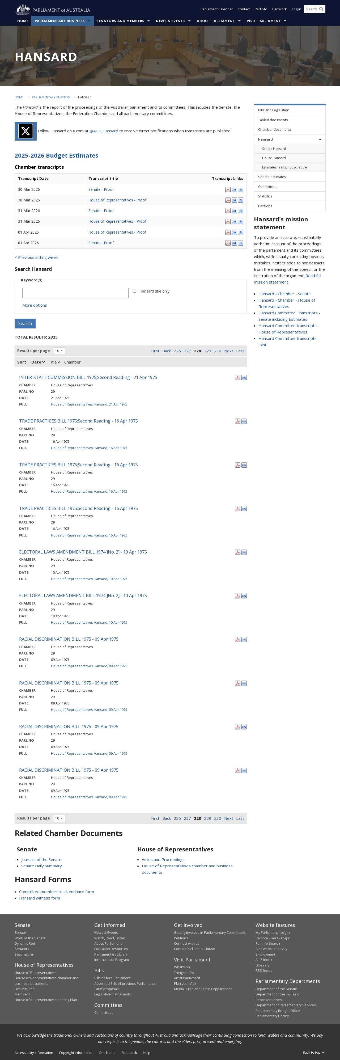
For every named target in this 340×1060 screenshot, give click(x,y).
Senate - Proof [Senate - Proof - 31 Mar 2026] (101, 210)
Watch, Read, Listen (109, 938)
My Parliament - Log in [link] (273, 932)
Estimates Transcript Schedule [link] (284, 167)
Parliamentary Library (111, 954)
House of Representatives (36, 972)
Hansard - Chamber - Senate (284, 294)
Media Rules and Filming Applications (203, 989)
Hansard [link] (265, 139)
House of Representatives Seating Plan (46, 999)
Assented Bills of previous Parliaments (125, 983)
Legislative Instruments (112, 994)
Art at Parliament (187, 978)
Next (228, 350)
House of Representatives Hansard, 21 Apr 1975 (89, 404)
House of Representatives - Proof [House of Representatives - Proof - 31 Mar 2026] (117, 221)
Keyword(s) (31, 280)
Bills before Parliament (112, 978)
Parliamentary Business (60, 21)
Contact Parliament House (194, 949)
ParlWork (279, 10)
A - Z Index (264, 959)
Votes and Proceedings (163, 859)
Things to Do (184, 972)
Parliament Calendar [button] (217, 10)
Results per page (33, 350)
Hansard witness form (39, 898)
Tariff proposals (107, 989)
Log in (296, 10)
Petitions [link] (265, 206)
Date (38, 362)
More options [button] (34, 305)
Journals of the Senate (41, 859)
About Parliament (216, 21)
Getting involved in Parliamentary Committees (210, 932)
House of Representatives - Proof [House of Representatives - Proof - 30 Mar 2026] (117, 199)
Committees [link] (267, 186)
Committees (103, 1012)
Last (240, 350)
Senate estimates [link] (272, 177)
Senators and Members (120, 21)
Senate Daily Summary (41, 865)
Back (166, 350)
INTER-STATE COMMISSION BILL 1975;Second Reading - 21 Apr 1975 (88, 377)
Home (23, 21)
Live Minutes (25, 989)
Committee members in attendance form (56, 891)
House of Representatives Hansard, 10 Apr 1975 (89, 578)
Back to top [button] (314, 1052)
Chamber (72, 362)
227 (187, 350)
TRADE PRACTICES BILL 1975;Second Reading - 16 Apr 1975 (78, 421)
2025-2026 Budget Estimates (56, 155)
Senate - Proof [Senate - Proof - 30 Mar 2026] (101, 189)
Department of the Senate (276, 989)
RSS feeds (264, 970)
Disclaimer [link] (107, 1052)
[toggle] (320, 139)
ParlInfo (261, 10)
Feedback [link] (129, 1052)
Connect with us (186, 943)
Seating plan (24, 954)
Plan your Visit (185, 983)
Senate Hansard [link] (274, 149)
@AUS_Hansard (104, 130)
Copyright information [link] (76, 1052)
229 (207, 350)
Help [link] (146, 1052)
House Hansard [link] (274, 158)
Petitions (181, 938)
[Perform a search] (321, 10)
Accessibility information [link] (34, 1052)
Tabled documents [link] (273, 119)
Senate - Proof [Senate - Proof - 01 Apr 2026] (101, 242)
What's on (182, 967)
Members (22, 994)
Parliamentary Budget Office (278, 1010)
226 (177, 350)
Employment (265, 954)
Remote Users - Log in (273, 938)
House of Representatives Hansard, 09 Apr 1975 (89, 666)
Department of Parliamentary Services (286, 1005)
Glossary (262, 965)
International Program (111, 959)
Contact (244, 10)
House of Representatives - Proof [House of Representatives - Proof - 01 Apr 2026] (117, 232)
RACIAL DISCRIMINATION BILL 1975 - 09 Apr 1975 (68, 639)
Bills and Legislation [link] (273, 110)
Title (54, 362)
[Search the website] (314, 10)
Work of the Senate (30, 938)
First (155, 350)
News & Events (170, 21)
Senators (22, 949)
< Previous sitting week (36, 257)
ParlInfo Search (268, 943)
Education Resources (111, 949)
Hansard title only (154, 291)
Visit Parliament (264, 21)
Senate (20, 932)
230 (217, 350)
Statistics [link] (265, 196)
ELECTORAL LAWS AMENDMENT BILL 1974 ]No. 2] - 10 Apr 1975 (83, 552)
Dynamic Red (25, 943)
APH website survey (271, 949)
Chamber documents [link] (275, 129)
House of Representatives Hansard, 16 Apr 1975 (89, 448)
